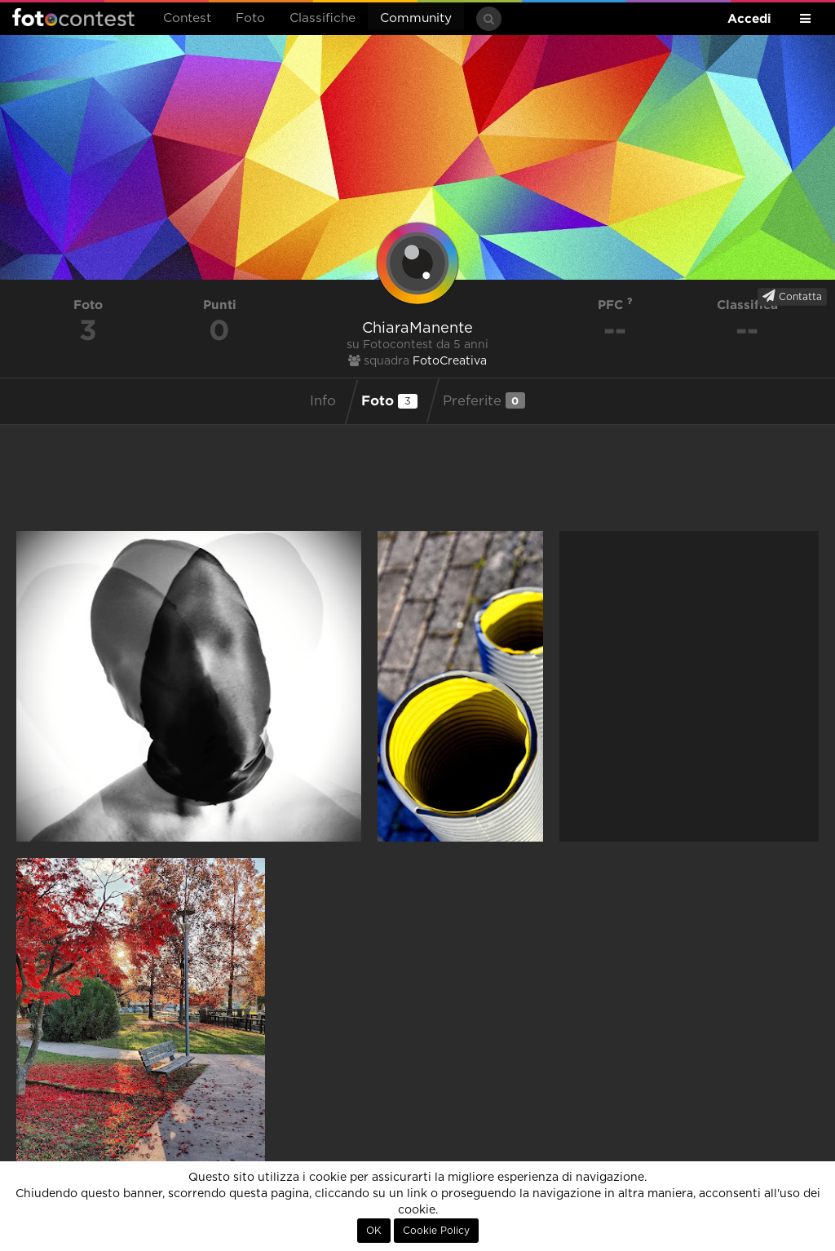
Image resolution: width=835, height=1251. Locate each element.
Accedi (749, 18)
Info (323, 401)
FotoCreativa (450, 361)
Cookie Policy (436, 1231)
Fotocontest (73, 17)
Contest (187, 18)
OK (374, 1231)
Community (416, 18)
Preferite (484, 400)
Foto (250, 18)
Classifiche (322, 18)
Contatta (792, 296)
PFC (615, 305)
